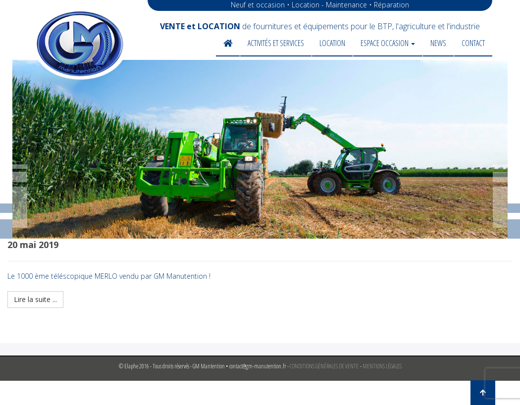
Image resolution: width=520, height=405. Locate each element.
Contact (473, 43)
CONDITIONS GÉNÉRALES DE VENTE (324, 366)
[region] (260, 149)
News (438, 43)
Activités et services (276, 43)
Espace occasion (388, 43)
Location (332, 43)
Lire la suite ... (35, 299)
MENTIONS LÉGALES (382, 366)
